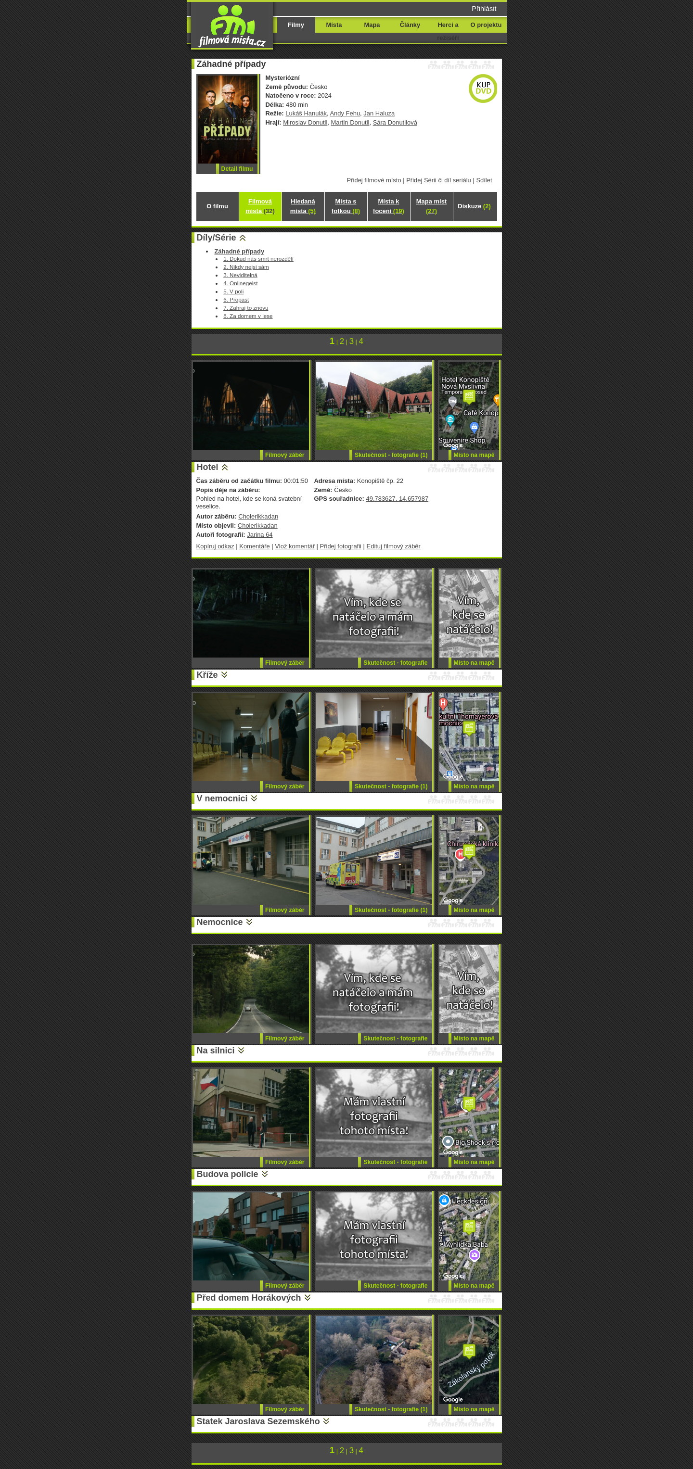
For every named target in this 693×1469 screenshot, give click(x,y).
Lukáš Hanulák (306, 113)
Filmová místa (259, 206)
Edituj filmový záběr (394, 546)
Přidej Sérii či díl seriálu (438, 180)
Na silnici (216, 1050)
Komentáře (254, 546)
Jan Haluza (379, 113)
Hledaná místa (303, 206)
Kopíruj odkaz (215, 546)
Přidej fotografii (340, 546)
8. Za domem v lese (247, 316)
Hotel (207, 467)
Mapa (372, 24)
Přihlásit (484, 9)
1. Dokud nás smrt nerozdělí (258, 258)
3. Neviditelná (240, 275)
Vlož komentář (295, 546)
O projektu (486, 24)
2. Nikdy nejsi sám (246, 267)
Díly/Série (216, 237)
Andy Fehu (345, 113)
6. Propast (236, 299)
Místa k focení (388, 206)
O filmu (217, 206)
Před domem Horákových (249, 1298)
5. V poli (233, 291)
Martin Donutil (350, 122)
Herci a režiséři (448, 31)
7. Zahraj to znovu (245, 307)
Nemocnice (220, 922)
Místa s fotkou (346, 206)
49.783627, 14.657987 (397, 498)
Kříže (207, 675)
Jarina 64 (259, 534)
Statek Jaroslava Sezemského (258, 1421)
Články (410, 24)
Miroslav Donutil (305, 122)
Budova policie (227, 1174)
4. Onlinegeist (240, 283)
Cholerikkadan (258, 516)
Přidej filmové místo (374, 180)
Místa (334, 24)
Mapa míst (431, 206)
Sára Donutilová (395, 122)
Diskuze (474, 206)
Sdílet (484, 180)
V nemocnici (222, 798)
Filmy (296, 24)
